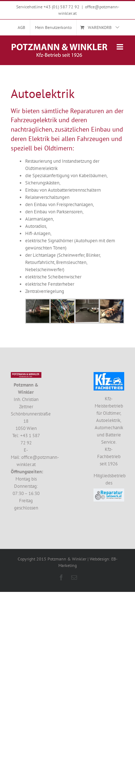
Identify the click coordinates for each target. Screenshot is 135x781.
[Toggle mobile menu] (120, 47)
